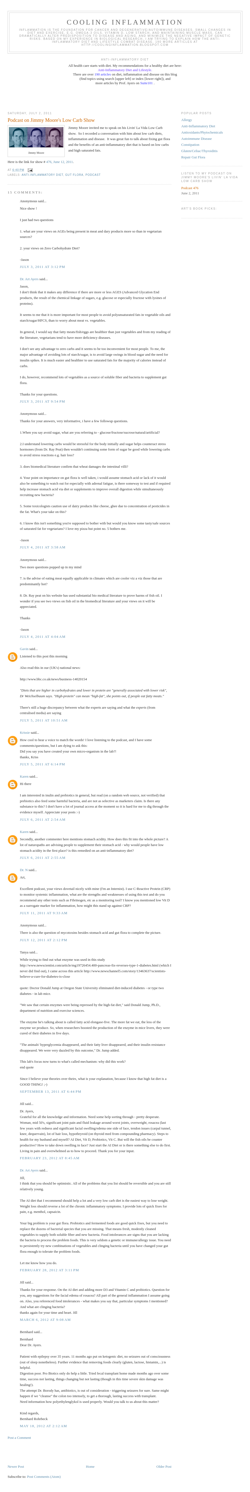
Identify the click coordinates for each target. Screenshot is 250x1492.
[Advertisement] (125, 98)
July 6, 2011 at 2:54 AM (43, 819)
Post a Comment (19, 1438)
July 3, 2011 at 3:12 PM (42, 267)
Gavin (24, 649)
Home (90, 1466)
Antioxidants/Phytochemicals (202, 132)
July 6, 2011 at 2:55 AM (43, 858)
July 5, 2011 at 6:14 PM (42, 764)
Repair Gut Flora (193, 157)
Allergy (186, 120)
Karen (24, 776)
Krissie (25, 732)
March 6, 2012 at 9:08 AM (45, 1320)
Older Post (163, 1466)
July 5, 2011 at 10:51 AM (44, 720)
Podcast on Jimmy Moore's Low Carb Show (51, 120)
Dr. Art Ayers (29, 279)
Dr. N (24, 870)
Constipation (190, 145)
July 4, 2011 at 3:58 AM (43, 547)
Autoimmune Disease (196, 139)
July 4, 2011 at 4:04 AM (43, 637)
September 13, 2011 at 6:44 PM (50, 1091)
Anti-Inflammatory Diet (198, 126)
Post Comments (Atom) (44, 1477)
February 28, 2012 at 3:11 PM (49, 1270)
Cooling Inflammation (125, 22)
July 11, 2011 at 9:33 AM (43, 913)
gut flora (74, 174)
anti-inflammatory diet (42, 174)
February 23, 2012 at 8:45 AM (50, 1158)
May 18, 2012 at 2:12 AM (43, 1426)
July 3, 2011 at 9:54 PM (42, 401)
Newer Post (16, 1466)
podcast (93, 174)
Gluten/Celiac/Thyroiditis (199, 151)
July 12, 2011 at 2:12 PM (43, 940)
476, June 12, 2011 (59, 162)
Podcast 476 (189, 188)
